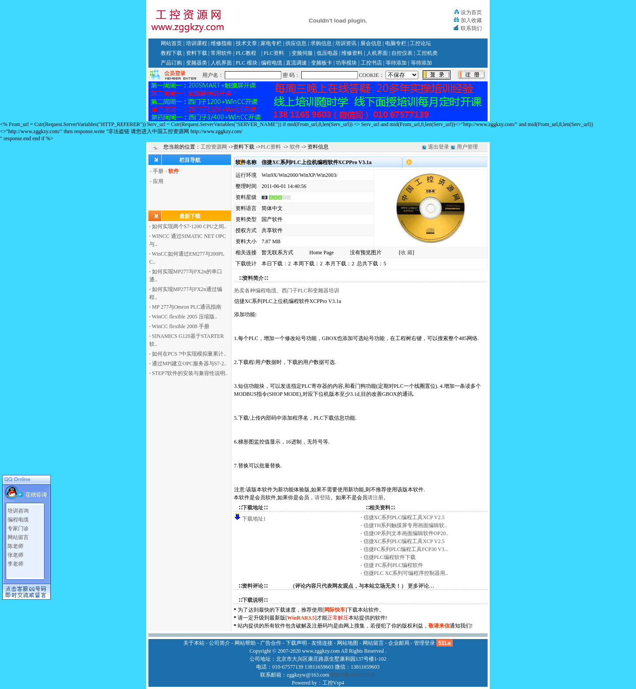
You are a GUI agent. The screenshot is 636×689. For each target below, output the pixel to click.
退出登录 (438, 147)
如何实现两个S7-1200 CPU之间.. (189, 226)
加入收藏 (471, 20)
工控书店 (371, 63)
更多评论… (421, 586)
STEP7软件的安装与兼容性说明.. (190, 373)
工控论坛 (420, 43)
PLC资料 (274, 53)
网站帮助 (245, 643)
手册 (158, 171)
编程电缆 (271, 63)
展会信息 (371, 43)
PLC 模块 (246, 63)
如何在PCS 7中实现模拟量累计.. (189, 354)
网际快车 (334, 610)
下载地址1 (254, 519)
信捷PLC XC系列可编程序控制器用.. (405, 573)
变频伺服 (302, 53)
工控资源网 (214, 147)
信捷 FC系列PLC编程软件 (393, 565)
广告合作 (270, 643)
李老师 (15, 561)
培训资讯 (345, 43)
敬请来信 (439, 626)
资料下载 (196, 53)
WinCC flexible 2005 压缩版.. (184, 317)
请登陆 (322, 497)
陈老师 (15, 543)
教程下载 (171, 53)
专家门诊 (18, 526)
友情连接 (322, 643)
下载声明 (296, 643)
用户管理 (467, 147)
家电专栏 (271, 43)
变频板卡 (321, 63)
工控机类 (427, 53)
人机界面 (377, 53)
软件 (295, 147)
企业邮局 (398, 643)
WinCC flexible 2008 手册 (180, 326)
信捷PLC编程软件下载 (389, 557)
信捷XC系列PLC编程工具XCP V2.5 (404, 517)
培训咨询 (18, 508)
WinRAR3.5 (301, 618)
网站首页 (171, 43)
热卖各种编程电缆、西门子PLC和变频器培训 (286, 290)
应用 (158, 181)
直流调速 (296, 63)
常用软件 (221, 53)
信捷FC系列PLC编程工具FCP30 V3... (406, 549)
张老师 (15, 552)
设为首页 (471, 12)
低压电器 (327, 53)
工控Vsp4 (333, 683)
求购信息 (321, 43)
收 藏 (407, 252)
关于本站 (193, 643)
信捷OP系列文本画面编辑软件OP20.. (406, 533)
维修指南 (221, 43)
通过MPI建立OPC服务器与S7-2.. (189, 363)
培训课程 (196, 43)
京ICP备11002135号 (352, 675)
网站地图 (347, 643)
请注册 (375, 497)
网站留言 (18, 535)
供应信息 (296, 43)
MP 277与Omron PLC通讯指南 (186, 307)
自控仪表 (402, 53)
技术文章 (246, 43)
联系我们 (471, 28)
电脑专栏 (395, 43)
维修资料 (352, 53)
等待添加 (396, 63)
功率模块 (346, 63)
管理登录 (424, 643)
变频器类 (196, 63)
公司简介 (219, 643)
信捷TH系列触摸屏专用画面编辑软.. (405, 525)
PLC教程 (246, 53)
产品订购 (171, 63)
